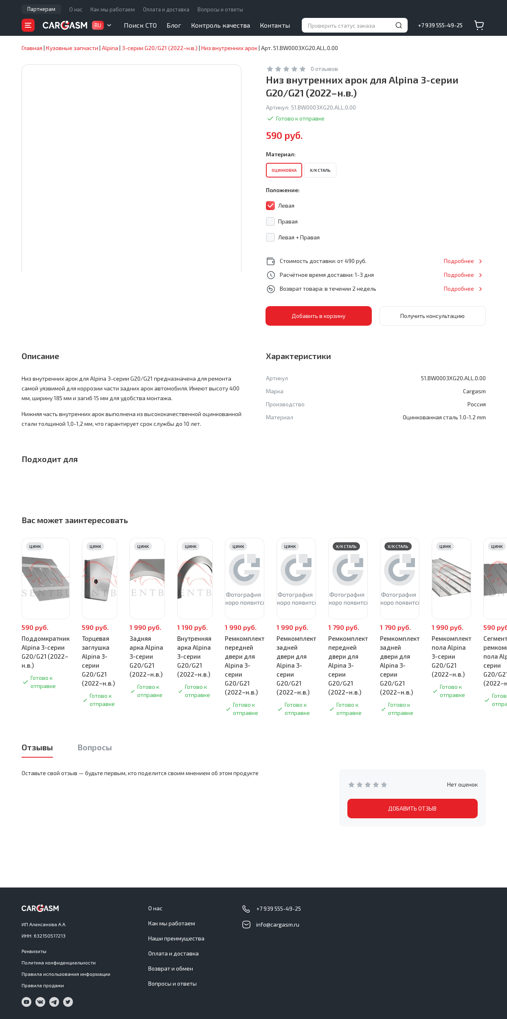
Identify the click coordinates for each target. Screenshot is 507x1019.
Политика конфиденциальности (59, 962)
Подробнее (459, 260)
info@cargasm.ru (277, 924)
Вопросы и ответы (220, 9)
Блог (174, 25)
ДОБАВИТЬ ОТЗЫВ (412, 808)
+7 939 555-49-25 (440, 25)
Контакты (275, 25)
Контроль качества (220, 25)
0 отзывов (324, 68)
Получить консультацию (432, 315)
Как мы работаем (112, 9)
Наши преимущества (176, 938)
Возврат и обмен (170, 968)
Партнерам (41, 9)
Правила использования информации (66, 974)
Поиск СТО (140, 25)
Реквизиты (34, 951)
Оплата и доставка (166, 9)
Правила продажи (43, 985)
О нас (75, 9)
